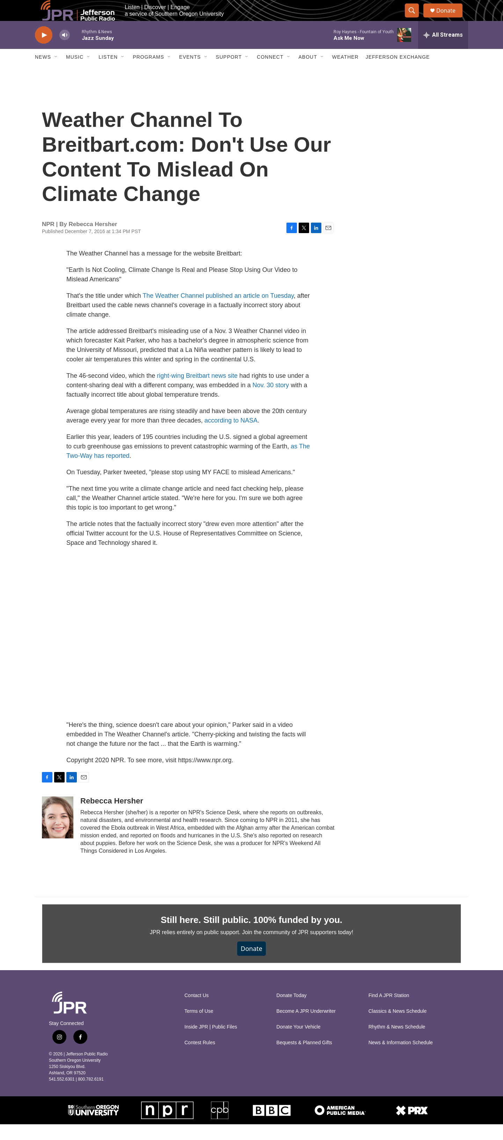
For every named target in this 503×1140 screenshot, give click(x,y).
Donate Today (291, 1011)
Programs (148, 72)
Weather (345, 72)
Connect (270, 72)
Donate (450, 18)
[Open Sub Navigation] (56, 72)
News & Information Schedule (401, 1058)
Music (74, 72)
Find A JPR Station (389, 1011)
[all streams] (443, 51)
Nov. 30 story (271, 400)
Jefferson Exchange (398, 72)
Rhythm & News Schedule (397, 1042)
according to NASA (230, 436)
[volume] (65, 51)
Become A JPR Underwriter (306, 1027)
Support (229, 72)
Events (190, 72)
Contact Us (196, 1011)
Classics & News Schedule (398, 1027)
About (308, 72)
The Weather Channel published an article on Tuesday (218, 311)
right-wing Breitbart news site (197, 391)
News (43, 72)
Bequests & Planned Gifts (304, 1058)
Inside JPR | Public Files (210, 1042)
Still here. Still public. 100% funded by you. (251, 935)
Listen (108, 72)
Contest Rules (199, 1058)
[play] (43, 51)
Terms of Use (198, 1027)
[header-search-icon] (415, 19)
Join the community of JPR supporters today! (297, 948)
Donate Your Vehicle (298, 1042)
